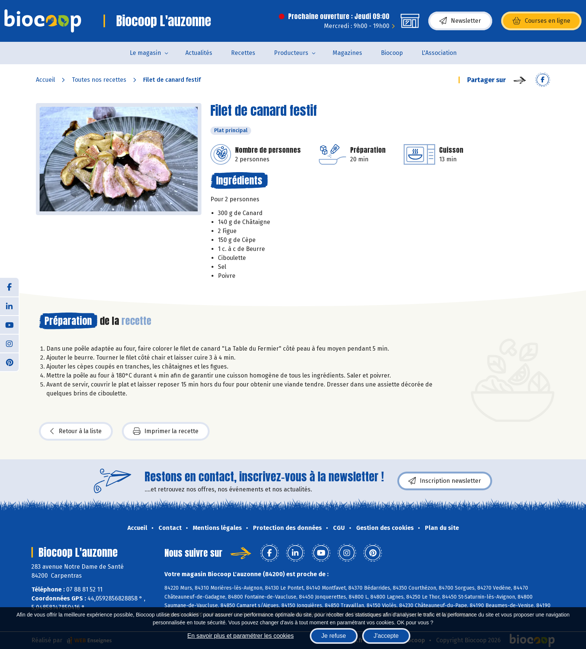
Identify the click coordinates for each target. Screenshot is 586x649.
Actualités (198, 52)
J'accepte (386, 636)
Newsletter (460, 21)
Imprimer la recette (165, 431)
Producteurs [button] (291, 52)
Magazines (347, 52)
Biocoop (392, 52)
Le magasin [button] (145, 52)
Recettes (243, 52)
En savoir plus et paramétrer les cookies (240, 636)
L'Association (439, 52)
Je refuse (333, 636)
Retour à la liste (76, 431)
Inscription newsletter (444, 481)
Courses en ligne (541, 21)
